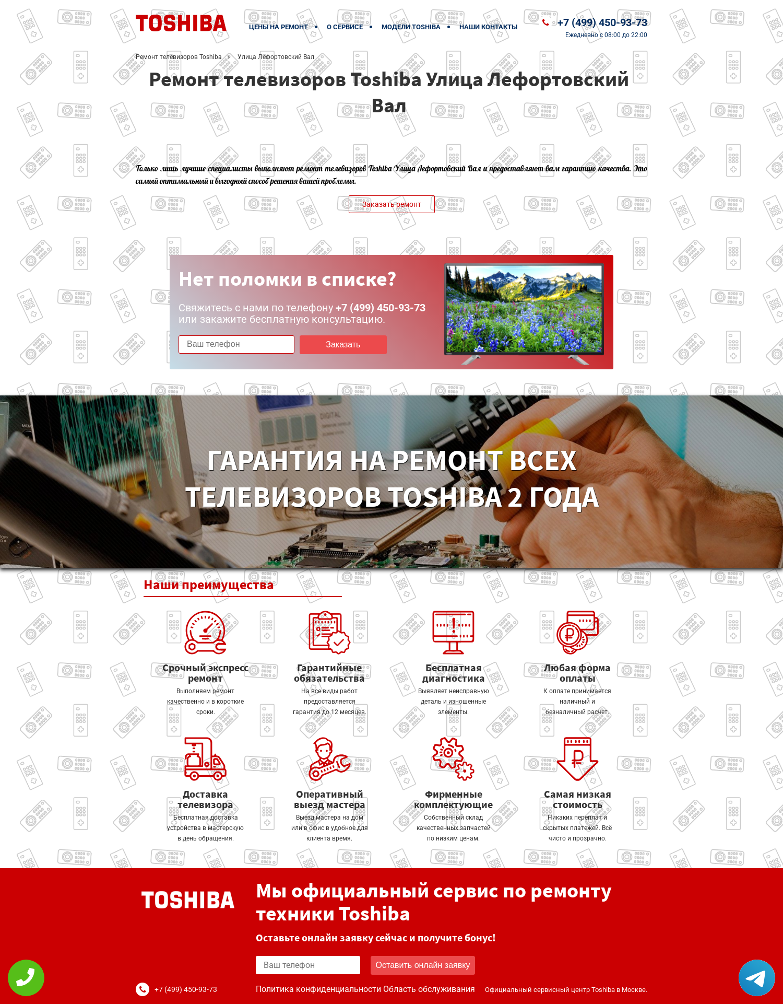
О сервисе (345, 27)
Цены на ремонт (278, 27)
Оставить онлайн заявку (423, 965)
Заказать (343, 344)
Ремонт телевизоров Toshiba (179, 57)
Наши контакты (488, 27)
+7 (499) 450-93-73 (602, 22)
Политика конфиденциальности (318, 989)
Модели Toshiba (411, 27)
